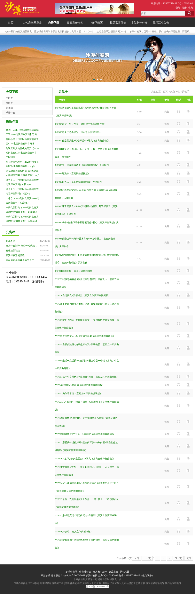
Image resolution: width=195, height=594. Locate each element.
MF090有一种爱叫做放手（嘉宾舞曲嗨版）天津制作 (82, 165)
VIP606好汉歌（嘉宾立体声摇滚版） (74, 531)
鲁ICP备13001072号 (97, 586)
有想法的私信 (13, 250)
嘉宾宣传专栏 (75, 22)
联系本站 (10, 240)
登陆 (178, 7)
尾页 (188, 558)
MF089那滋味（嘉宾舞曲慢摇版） (72, 173)
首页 (10, 22)
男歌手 (9, 98)
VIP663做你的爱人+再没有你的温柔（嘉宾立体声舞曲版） (85, 336)
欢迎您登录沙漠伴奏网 (110, 31)
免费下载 (53, 22)
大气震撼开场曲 (32, 22)
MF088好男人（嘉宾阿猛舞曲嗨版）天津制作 (78, 181)
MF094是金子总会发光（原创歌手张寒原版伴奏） (80, 124)
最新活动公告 (161, 22)
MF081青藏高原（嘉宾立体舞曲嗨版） (75, 271)
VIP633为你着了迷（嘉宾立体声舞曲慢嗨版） (78, 393)
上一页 (147, 558)
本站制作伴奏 (139, 22)
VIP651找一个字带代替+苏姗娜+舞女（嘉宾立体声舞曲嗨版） (87, 376)
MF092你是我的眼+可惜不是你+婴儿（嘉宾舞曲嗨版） (83, 140)
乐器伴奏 (10, 112)
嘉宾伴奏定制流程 (15, 255)
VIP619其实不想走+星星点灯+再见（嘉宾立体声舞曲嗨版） (86, 458)
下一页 (178, 558)
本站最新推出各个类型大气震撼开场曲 (26, 260)
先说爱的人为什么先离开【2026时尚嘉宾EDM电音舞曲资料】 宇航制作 (22, 152)
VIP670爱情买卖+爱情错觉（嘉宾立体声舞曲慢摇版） (83, 295)
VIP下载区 (96, 22)
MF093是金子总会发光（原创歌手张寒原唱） (78, 132)
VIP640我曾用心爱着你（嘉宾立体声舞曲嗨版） (80, 385)
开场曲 (9, 107)
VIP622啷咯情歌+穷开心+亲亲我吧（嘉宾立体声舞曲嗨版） (86, 434)
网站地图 (124, 571)
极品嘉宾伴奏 (118, 22)
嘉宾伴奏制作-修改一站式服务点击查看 (26, 245)
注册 (184, 7)
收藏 (190, 7)
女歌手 (9, 103)
